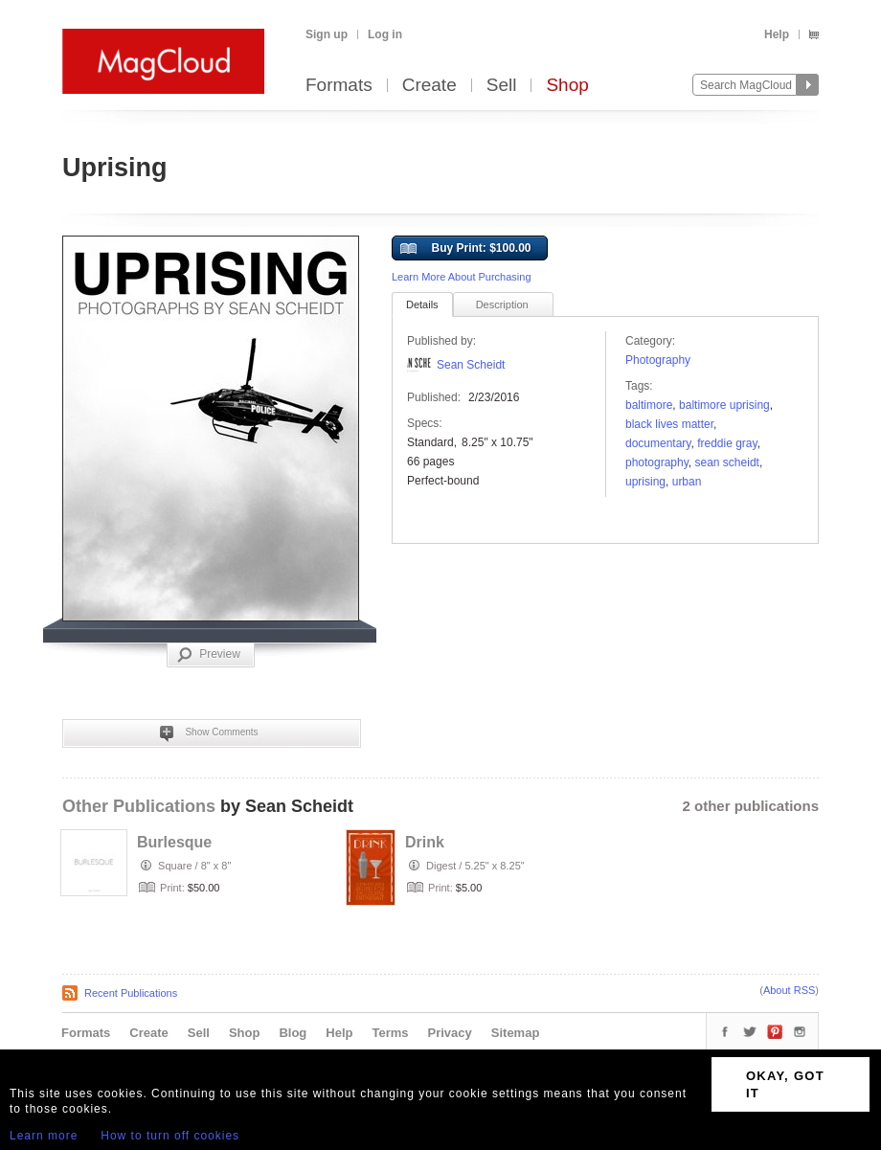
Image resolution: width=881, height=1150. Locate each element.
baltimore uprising (724, 405)
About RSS (789, 990)
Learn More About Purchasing (461, 276)
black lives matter (669, 424)
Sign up (326, 34)
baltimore (648, 405)
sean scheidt (727, 462)
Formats (339, 86)
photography (657, 462)
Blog (292, 1033)
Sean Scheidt (471, 365)
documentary (657, 443)
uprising (645, 481)
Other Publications (138, 806)
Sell (501, 86)
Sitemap (515, 1033)
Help (776, 34)
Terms (390, 1033)
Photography (657, 360)
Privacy (450, 1033)
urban (687, 481)
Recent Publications (130, 993)
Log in (385, 34)
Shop (567, 86)
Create (429, 86)
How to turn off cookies (170, 1135)
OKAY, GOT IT (785, 1084)
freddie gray (727, 443)
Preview (208, 655)
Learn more (44, 1135)
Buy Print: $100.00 (465, 249)
